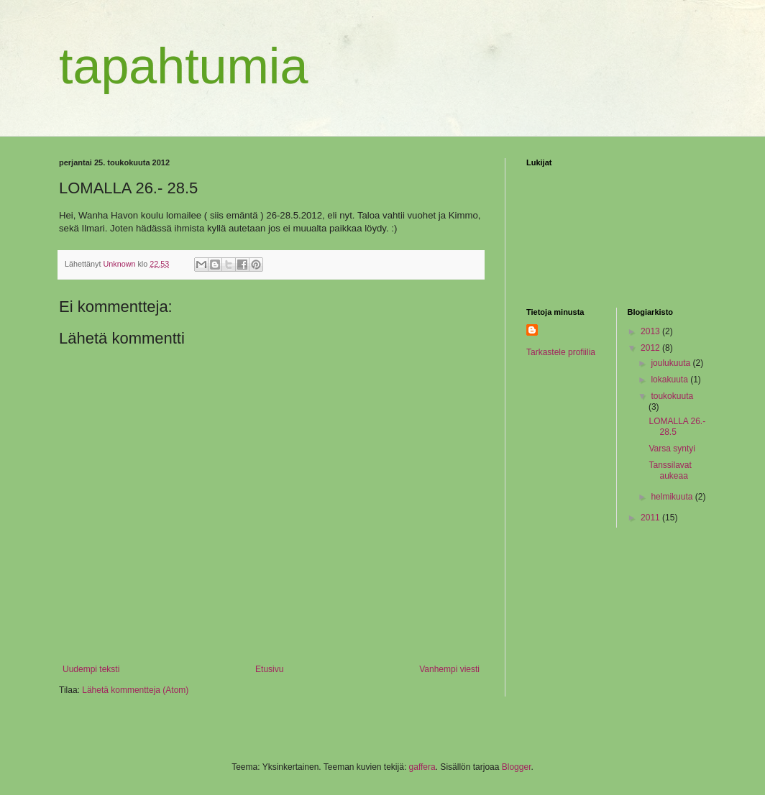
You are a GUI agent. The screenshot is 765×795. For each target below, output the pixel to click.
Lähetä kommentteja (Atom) (135, 690)
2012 (651, 348)
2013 (651, 331)
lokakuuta (670, 379)
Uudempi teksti (91, 669)
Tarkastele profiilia (560, 352)
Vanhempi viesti (449, 669)
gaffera (422, 767)
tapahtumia (183, 66)
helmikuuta (673, 497)
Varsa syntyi (672, 449)
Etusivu (269, 669)
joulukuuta (671, 363)
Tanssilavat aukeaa (670, 470)
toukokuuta (672, 396)
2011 (651, 518)
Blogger (516, 767)
